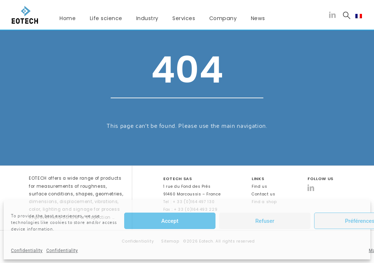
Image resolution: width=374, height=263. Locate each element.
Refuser (264, 221)
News (258, 18)
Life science (106, 18)
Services (183, 18)
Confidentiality (27, 250)
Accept (169, 221)
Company (223, 18)
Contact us (263, 194)
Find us (259, 186)
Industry (147, 18)
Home (68, 18)
